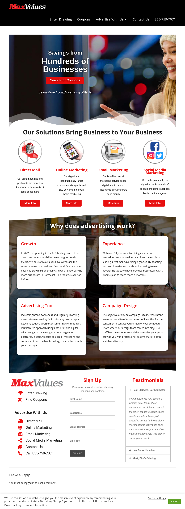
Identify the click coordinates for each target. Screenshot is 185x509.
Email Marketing (113, 169)
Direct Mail (30, 169)
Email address (77, 425)
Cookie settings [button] (157, 498)
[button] (148, 388)
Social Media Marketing (155, 169)
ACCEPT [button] (174, 501)
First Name (76, 397)
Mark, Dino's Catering (144, 456)
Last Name (76, 411)
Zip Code (75, 439)
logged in (29, 481)
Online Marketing (71, 169)
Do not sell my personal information (25, 505)
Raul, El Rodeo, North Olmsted (149, 388)
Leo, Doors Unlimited (144, 449)
